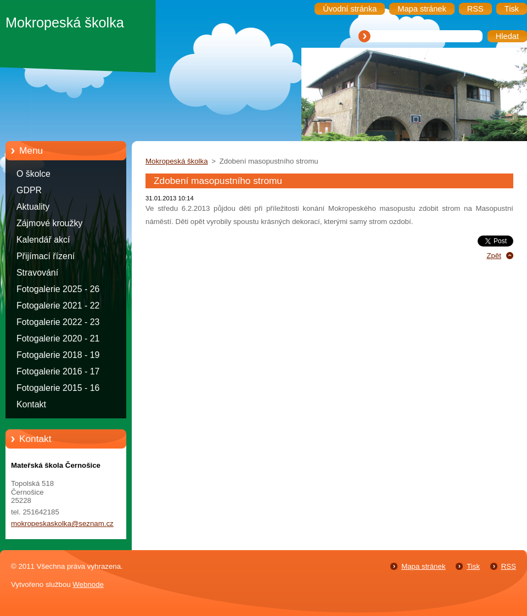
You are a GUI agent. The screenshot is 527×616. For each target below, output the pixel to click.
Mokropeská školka (176, 161)
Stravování (37, 272)
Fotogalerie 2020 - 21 (57, 338)
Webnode (88, 584)
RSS (508, 566)
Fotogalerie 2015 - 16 (57, 388)
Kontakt (31, 404)
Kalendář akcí (43, 239)
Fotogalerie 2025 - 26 (57, 289)
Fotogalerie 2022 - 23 (57, 322)
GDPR (29, 190)
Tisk (473, 566)
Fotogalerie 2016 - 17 (57, 371)
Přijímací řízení (45, 256)
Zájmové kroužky (49, 223)
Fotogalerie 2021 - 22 (57, 305)
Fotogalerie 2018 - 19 (57, 355)
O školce (33, 173)
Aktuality (32, 206)
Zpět (493, 255)
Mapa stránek (423, 566)
